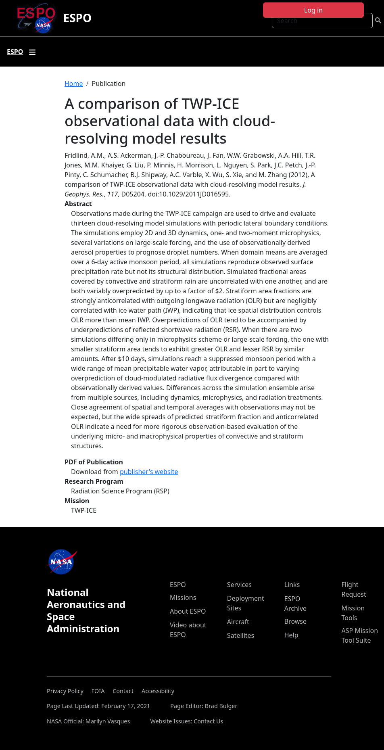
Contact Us (208, 721)
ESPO (77, 17)
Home (74, 83)
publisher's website (149, 471)
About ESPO (188, 611)
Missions (183, 597)
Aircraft (238, 621)
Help (291, 635)
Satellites (240, 635)
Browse (295, 621)
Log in (313, 10)
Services (239, 584)
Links (292, 584)
